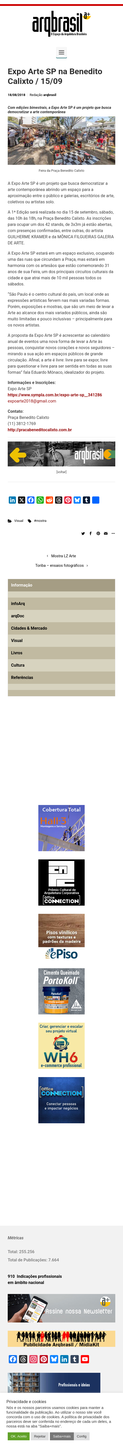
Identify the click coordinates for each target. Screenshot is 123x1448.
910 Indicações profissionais (35, 1276)
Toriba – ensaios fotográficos (59, 565)
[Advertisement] (40, 759)
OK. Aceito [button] (19, 1436)
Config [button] (82, 1436)
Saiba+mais (62, 1436)
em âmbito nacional (26, 1282)
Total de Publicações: (28, 1260)
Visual (18, 521)
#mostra (40, 521)
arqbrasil (49, 95)
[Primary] (61, 52)
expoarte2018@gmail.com (32, 401)
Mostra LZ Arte (63, 556)
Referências (22, 677)
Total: (13, 1251)
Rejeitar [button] (40, 1436)
